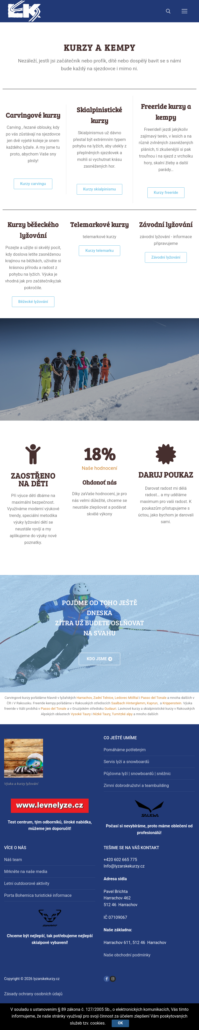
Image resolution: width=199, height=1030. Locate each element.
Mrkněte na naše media (25, 871)
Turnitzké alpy (122, 714)
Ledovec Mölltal (126, 698)
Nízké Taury (102, 714)
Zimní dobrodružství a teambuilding (136, 785)
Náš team (13, 859)
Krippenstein (171, 703)
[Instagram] (113, 979)
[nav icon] (184, 11)
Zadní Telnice (103, 698)
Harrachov (84, 698)
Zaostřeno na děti (33, 479)
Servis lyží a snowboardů (126, 761)
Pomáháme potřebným (125, 749)
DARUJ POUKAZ (165, 474)
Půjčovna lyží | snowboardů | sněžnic (137, 773)
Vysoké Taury (81, 714)
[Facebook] (107, 979)
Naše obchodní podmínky (127, 955)
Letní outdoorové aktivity (26, 883)
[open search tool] (168, 11)
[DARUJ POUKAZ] (166, 454)
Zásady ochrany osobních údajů (33, 993)
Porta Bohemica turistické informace (38, 895)
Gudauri (110, 709)
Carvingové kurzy (33, 114)
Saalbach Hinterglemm (128, 703)
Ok (120, 1023)
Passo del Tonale (153, 698)
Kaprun (152, 703)
